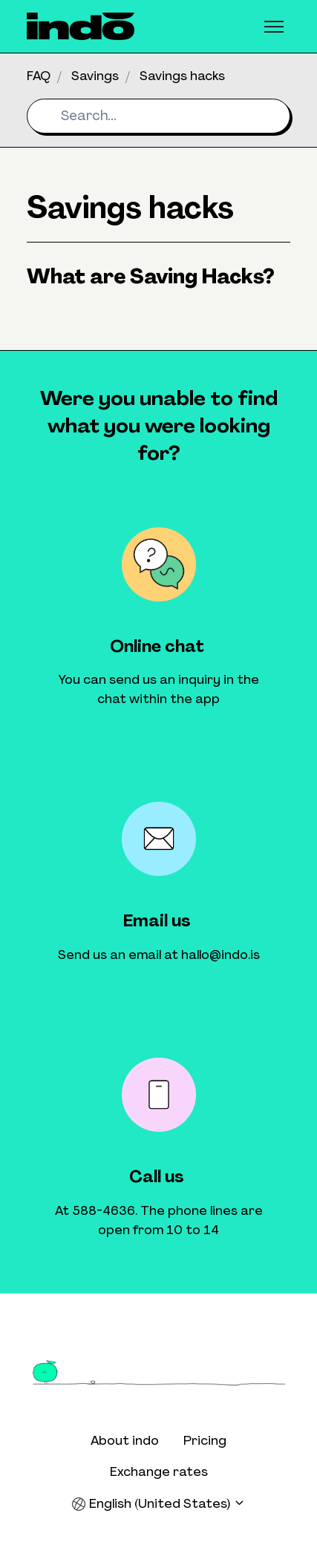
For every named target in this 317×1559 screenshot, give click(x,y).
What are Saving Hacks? (151, 276)
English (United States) (158, 1503)
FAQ (38, 75)
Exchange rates (159, 1471)
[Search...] (158, 116)
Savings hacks (182, 75)
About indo (125, 1440)
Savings (95, 75)
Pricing (204, 1440)
